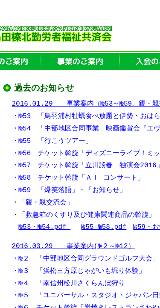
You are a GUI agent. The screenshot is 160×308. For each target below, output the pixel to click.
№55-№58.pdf (104, 227)
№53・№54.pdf (45, 227)
